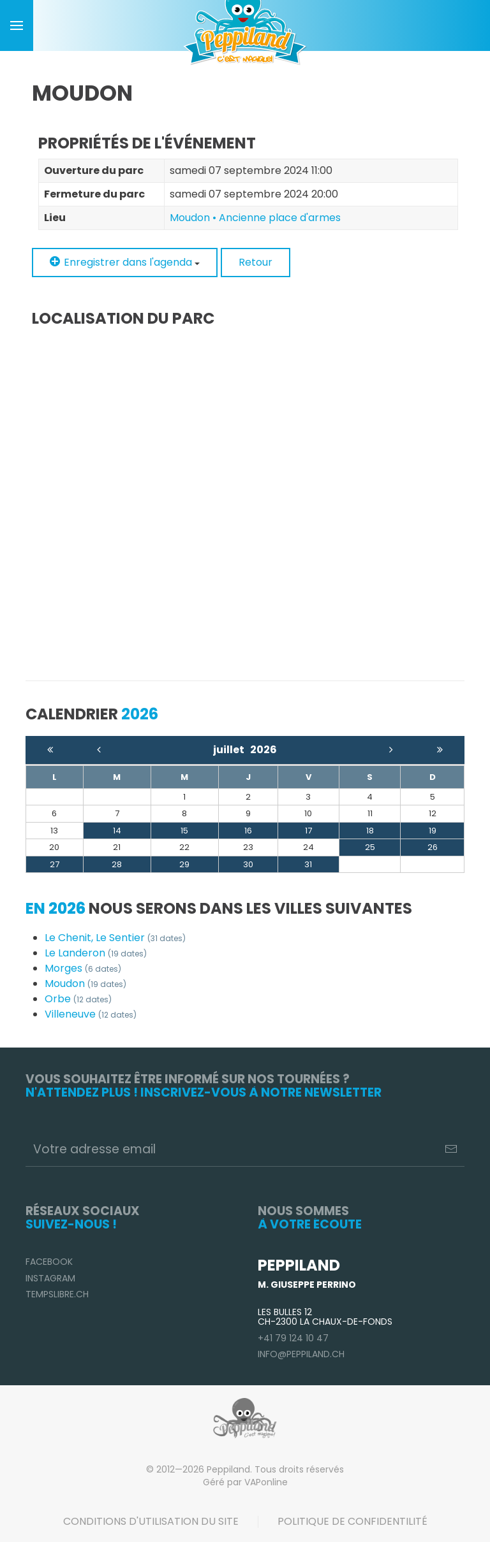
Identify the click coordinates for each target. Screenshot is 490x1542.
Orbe (78, 998)
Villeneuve (91, 1014)
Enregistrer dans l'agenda (125, 262)
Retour (255, 262)
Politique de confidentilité (352, 1521)
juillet (231, 749)
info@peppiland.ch (301, 1354)
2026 (263, 749)
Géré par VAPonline (245, 1482)
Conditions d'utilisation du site (151, 1521)
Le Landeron (96, 953)
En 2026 (55, 908)
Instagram (50, 1278)
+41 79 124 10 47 (293, 1338)
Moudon (85, 983)
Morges (83, 968)
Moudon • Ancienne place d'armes (255, 217)
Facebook (49, 1261)
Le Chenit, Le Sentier (115, 937)
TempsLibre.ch (57, 1294)
